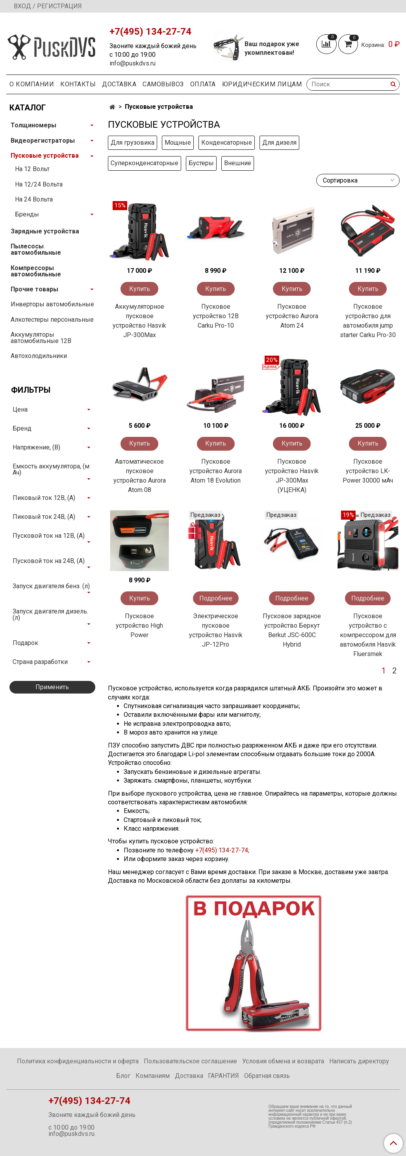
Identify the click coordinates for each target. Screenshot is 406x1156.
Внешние (237, 163)
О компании (31, 84)
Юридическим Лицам (262, 84)
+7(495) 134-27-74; (223, 850)
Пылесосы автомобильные (36, 249)
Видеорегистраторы (43, 140)
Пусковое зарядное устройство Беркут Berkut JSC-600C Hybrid (292, 630)
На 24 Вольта (34, 199)
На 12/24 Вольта (39, 184)
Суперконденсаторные (144, 163)
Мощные (178, 142)
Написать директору (359, 1061)
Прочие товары (34, 289)
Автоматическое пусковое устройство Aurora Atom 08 (139, 476)
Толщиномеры (33, 125)
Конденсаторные (226, 142)
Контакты (78, 84)
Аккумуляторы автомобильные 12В (41, 338)
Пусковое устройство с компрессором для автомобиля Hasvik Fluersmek (368, 635)
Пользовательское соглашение (190, 1061)
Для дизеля (279, 142)
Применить (52, 687)
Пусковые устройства (45, 155)
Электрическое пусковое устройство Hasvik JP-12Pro (216, 630)
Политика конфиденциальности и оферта (78, 1061)
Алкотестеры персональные (52, 319)
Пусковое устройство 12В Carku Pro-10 (216, 316)
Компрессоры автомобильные (36, 271)
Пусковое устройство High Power (139, 625)
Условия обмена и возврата (283, 1061)
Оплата (203, 84)
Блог (123, 1076)
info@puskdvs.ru (132, 63)
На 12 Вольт (32, 169)
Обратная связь (267, 1076)
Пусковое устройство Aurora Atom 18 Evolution (215, 471)
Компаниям (152, 1076)
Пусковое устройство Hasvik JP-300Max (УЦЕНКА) (292, 476)
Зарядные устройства (45, 231)
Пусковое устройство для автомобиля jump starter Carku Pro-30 (368, 321)
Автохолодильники (39, 356)
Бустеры (201, 163)
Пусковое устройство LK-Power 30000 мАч (368, 471)
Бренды (27, 214)
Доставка (119, 84)
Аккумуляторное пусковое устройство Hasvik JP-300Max (139, 321)
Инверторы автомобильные (52, 304)
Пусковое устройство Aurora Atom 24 (292, 316)
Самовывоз (163, 84)
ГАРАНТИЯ (223, 1076)
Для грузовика (132, 142)
